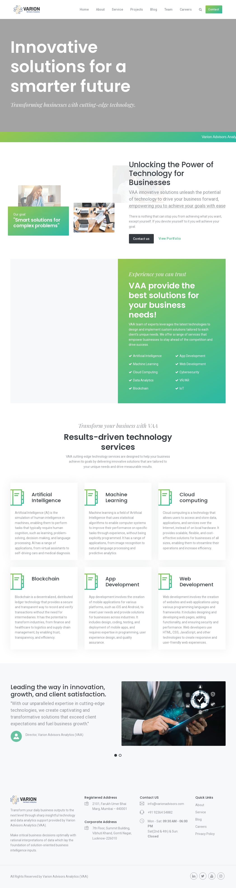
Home (84, 9)
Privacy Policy (205, 834)
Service (117, 9)
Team (168, 9)
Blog (153, 9)
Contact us (141, 239)
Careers (186, 9)
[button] (115, 755)
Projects (136, 9)
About (100, 9)
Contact (213, 9)
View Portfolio (170, 238)
